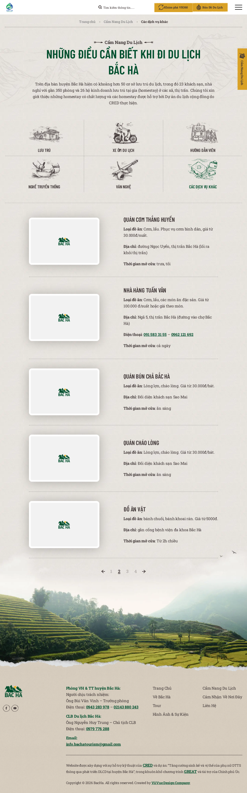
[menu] (238, 7)
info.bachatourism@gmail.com (93, 744)
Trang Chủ (162, 688)
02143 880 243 (126, 706)
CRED (148, 765)
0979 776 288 (97, 728)
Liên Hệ (209, 705)
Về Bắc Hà (162, 696)
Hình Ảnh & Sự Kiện (171, 714)
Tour (157, 705)
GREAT (190, 771)
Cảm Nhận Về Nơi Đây (222, 696)
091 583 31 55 (155, 338)
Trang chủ (87, 21)
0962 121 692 (182, 338)
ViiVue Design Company (170, 782)
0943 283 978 (97, 706)
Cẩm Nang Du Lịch (118, 21)
